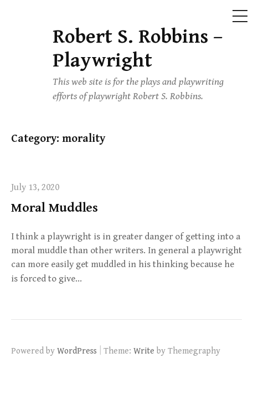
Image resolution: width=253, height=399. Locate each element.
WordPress (77, 351)
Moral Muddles (54, 208)
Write (143, 351)
